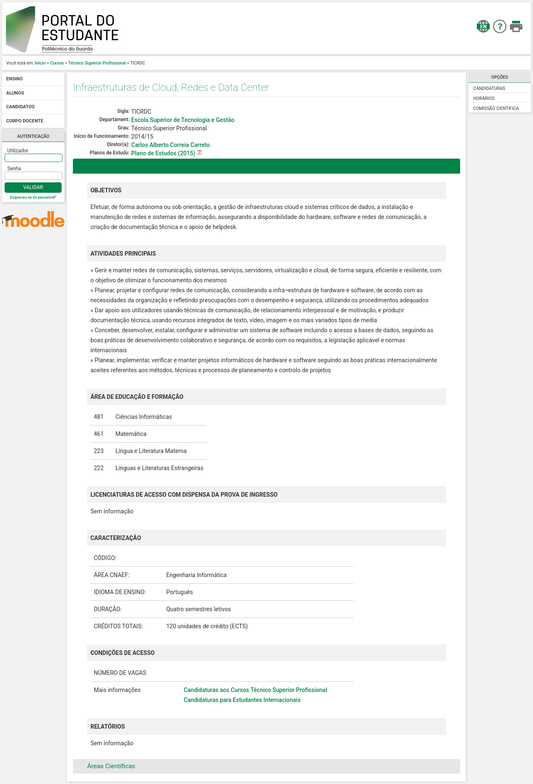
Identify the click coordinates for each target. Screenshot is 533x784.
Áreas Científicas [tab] (105, 766)
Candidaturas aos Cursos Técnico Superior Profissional (255, 690)
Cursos (57, 63)
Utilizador (17, 151)
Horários (484, 98)
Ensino (14, 79)
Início (40, 63)
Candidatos (20, 107)
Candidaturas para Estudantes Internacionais (242, 700)
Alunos (15, 93)
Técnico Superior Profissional (97, 63)
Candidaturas (489, 88)
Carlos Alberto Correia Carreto (170, 145)
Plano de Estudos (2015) (164, 153)
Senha (14, 169)
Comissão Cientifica (496, 108)
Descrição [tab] (96, 166)
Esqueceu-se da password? (33, 197)
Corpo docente (24, 121)
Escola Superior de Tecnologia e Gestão (182, 120)
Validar (33, 187)
